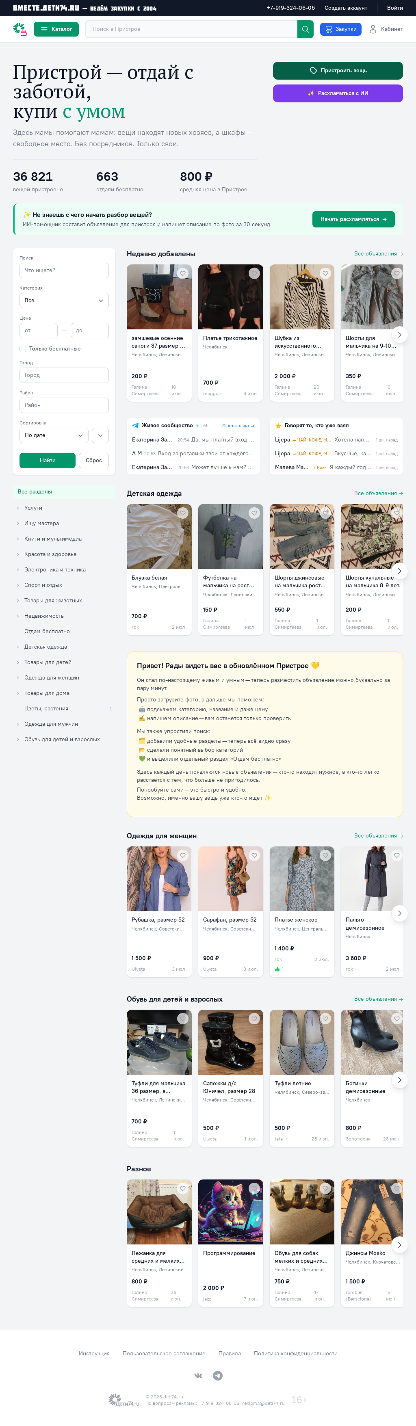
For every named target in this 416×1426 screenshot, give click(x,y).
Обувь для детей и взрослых (175, 999)
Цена (25, 318)
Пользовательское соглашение (164, 1353)
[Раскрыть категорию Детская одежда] (18, 647)
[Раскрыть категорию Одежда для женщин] (18, 678)
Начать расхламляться (354, 219)
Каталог (56, 29)
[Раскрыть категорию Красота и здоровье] (18, 554)
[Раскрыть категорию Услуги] (18, 508)
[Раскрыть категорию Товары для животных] (18, 601)
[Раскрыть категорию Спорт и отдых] (18, 585)
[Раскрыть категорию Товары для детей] (18, 662)
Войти (395, 7)
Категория (31, 288)
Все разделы (35, 491)
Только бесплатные (55, 348)
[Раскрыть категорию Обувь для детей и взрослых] (18, 739)
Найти (48, 460)
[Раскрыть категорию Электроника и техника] (18, 570)
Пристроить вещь (338, 71)
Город (26, 363)
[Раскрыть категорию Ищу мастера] (18, 523)
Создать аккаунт (346, 7)
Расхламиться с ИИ (338, 93)
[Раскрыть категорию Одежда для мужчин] (18, 724)
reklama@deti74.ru (263, 1403)
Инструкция (94, 1353)
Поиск (26, 258)
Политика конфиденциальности (296, 1353)
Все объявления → (378, 253)
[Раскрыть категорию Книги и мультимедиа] (18, 539)
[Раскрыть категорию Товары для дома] (18, 693)
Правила (230, 1353)
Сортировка (33, 423)
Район (26, 393)
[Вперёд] (400, 335)
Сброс (94, 460)
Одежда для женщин (162, 835)
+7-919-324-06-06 (291, 7)
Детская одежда (154, 493)
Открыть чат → (238, 425)
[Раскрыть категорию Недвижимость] (18, 616)
